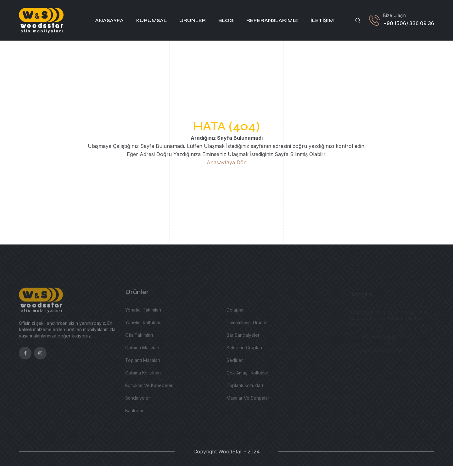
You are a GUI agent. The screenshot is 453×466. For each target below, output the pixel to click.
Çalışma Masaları (142, 349)
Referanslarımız (272, 20)
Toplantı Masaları (142, 362)
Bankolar (134, 412)
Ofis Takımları (139, 337)
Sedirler (234, 362)
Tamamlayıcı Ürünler (247, 324)
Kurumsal (151, 20)
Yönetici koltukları (143, 324)
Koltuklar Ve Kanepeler (149, 387)
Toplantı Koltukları (244, 387)
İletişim (322, 20)
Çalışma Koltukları (143, 375)
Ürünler (192, 20)
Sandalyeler (137, 400)
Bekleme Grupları (244, 349)
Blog (226, 20)
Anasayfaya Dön (227, 162)
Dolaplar (235, 312)
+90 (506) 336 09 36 (408, 23)
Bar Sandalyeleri (243, 337)
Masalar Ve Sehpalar (247, 400)
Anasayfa (109, 20)
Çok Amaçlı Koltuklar (247, 375)
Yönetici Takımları (143, 312)
